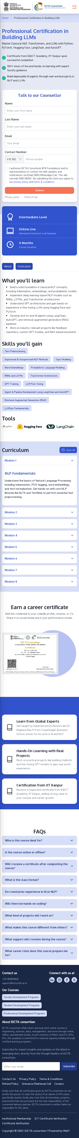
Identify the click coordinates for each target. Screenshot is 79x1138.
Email (8, 136)
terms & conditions (44, 181)
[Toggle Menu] (74, 6)
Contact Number (16, 152)
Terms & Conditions (51, 1079)
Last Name (12, 119)
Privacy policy (12, 197)
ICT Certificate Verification (51, 1118)
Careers (59, 1083)
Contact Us (9, 1079)
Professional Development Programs (24, 1013)
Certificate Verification (15, 1123)
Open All (68, 450)
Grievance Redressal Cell (36, 1083)
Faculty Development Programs (21, 997)
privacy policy (21, 181)
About (8, 266)
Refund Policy (10, 1083)
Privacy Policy (27, 1079)
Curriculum (24, 266)
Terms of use (31, 197)
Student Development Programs (22, 1005)
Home (5, 17)
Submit (39, 190)
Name (9, 103)
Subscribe (69, 1066)
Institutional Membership (16, 1118)
